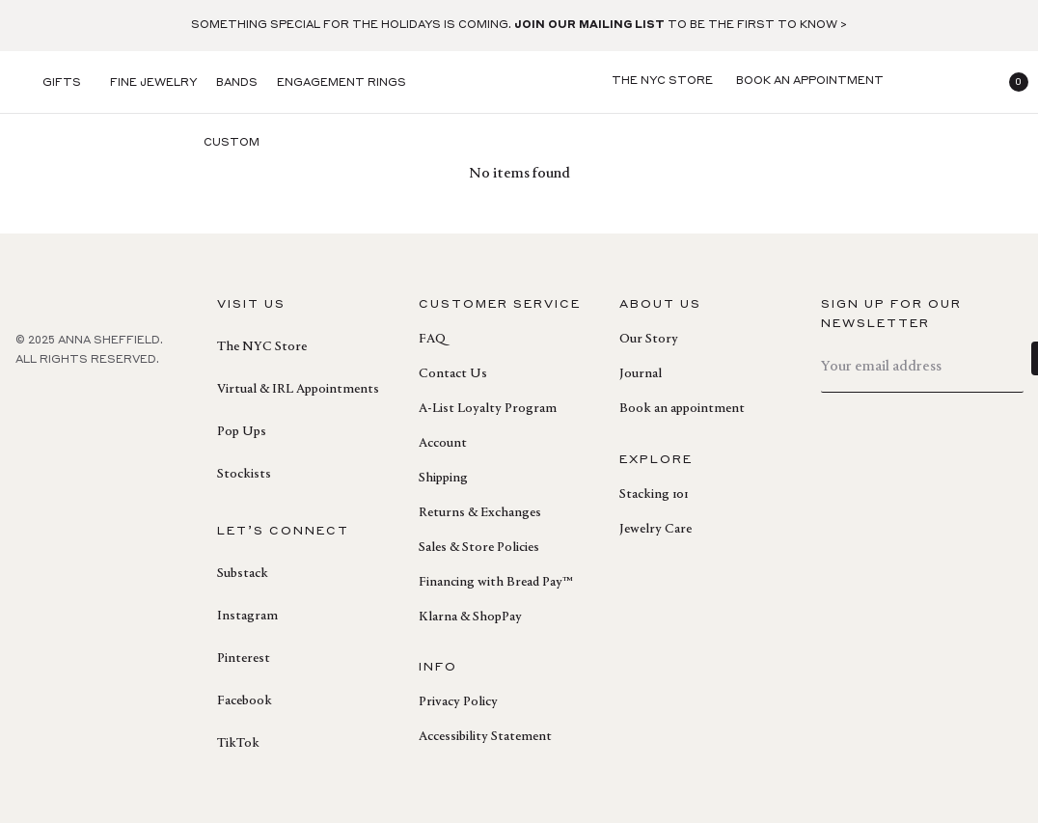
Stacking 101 (653, 495)
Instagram (247, 616)
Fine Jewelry (153, 83)
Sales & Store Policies (479, 548)
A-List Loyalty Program (488, 409)
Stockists (244, 474)
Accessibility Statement (485, 737)
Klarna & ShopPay (470, 617)
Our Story (648, 339)
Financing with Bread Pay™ (495, 583)
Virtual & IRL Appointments (298, 390)
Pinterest (243, 659)
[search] (918, 82)
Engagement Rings (341, 83)
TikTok (238, 744)
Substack (242, 574)
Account (443, 444)
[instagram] (111, 402)
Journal (640, 374)
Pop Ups (241, 432)
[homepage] (519, 82)
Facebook (244, 701)
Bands (237, 83)
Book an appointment (682, 409)
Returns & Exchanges (480, 513)
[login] (964, 82)
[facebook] (27, 402)
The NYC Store (262, 347)
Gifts (61, 83)
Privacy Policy (458, 702)
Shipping (443, 478)
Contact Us (453, 374)
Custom (232, 143)
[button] (1011, 82)
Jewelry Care (655, 529)
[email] (922, 367)
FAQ (432, 339)
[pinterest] (69, 402)
